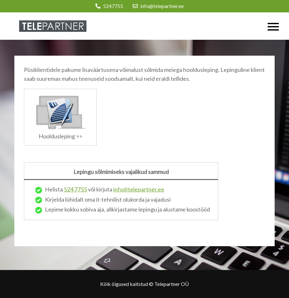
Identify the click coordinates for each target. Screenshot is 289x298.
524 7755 (75, 189)
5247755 (109, 6)
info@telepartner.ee (158, 6)
